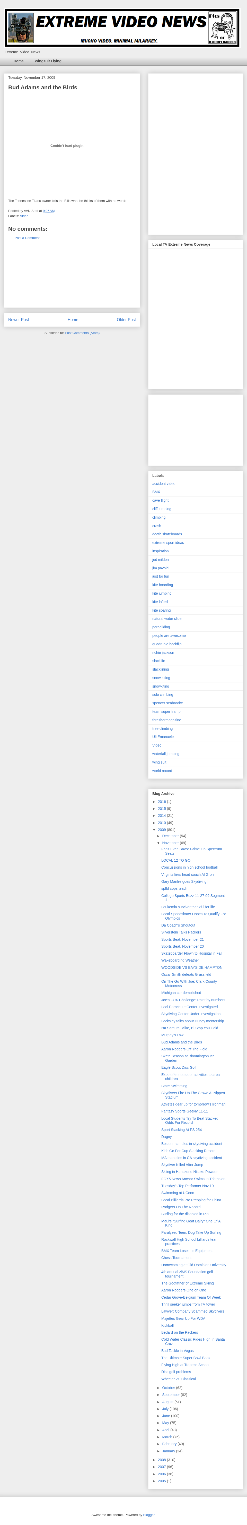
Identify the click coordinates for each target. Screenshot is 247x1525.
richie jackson (163, 652)
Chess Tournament (176, 1258)
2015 (162, 809)
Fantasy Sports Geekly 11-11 (184, 1111)
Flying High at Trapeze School (185, 1365)
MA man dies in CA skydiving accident (191, 1158)
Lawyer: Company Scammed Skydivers (192, 1311)
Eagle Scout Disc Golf (178, 1067)
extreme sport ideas (168, 543)
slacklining (160, 669)
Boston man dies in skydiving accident (191, 1144)
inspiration (160, 551)
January (169, 1451)
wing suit (159, 762)
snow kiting (161, 678)
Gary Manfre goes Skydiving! (184, 881)
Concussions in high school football (189, 867)
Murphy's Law (172, 1035)
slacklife (158, 661)
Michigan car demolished (181, 993)
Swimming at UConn (177, 1193)
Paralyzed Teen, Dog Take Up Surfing (191, 1232)
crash (156, 526)
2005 (162, 1481)
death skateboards (167, 534)
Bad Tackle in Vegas (177, 1351)
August (168, 1402)
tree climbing (162, 728)
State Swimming (174, 1086)
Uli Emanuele (163, 737)
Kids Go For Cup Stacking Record (188, 1151)
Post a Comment (27, 238)
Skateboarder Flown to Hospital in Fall (191, 953)
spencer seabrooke (167, 703)
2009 (162, 830)
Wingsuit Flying (48, 61)
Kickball (167, 1325)
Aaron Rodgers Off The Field (184, 1049)
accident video (163, 484)
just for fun (160, 576)
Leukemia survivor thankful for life (188, 907)
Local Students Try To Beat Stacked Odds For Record (189, 1120)
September (171, 1395)
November (171, 843)
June (166, 1416)
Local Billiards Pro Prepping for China (191, 1200)
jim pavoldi (160, 568)
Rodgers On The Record (180, 1207)
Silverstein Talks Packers (181, 932)
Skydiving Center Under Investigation (190, 1014)
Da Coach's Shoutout (178, 925)
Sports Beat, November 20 (182, 946)
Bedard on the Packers (179, 1332)
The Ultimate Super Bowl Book (185, 1358)
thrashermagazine (166, 720)
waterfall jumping (165, 754)
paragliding (161, 627)
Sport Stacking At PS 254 (181, 1130)
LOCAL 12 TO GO (175, 860)
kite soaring (161, 610)
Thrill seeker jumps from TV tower (188, 1304)
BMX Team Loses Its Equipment (187, 1251)
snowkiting (160, 686)
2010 (162, 823)
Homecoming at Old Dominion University (193, 1265)
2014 (162, 815)
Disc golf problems (176, 1372)
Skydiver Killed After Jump (182, 1165)
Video (24, 216)
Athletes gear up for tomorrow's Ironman (193, 1104)
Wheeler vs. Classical (178, 1379)
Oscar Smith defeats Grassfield (186, 974)
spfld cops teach (174, 888)
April (166, 1430)
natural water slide (167, 618)
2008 (162, 1460)
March (167, 1437)
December (171, 836)
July (166, 1409)
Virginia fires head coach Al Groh (187, 874)
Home (19, 61)
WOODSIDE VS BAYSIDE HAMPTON (192, 967)
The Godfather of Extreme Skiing (187, 1283)
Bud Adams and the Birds (181, 1042)
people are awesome (169, 635)
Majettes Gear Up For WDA (183, 1318)
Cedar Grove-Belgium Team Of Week (191, 1297)
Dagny (166, 1137)
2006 (162, 1474)
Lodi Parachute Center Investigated (189, 1007)
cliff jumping (161, 509)
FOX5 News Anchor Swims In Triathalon (193, 1179)
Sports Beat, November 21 (182, 939)
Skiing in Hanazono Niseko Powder (189, 1172)
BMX (156, 492)
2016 (162, 802)
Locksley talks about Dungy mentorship (192, 1021)
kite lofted (160, 602)
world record (162, 771)
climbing (158, 517)
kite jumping (162, 593)
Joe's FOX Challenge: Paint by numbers (193, 1000)
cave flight (160, 500)
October (169, 1388)
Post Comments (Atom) (82, 333)
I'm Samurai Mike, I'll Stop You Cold (189, 1028)
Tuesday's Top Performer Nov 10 (187, 1186)
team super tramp (166, 711)
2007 (162, 1467)
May (166, 1423)
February (170, 1444)
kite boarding (162, 585)
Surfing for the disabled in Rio (185, 1214)
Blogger (148, 1515)
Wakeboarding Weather (180, 960)
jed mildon (160, 560)
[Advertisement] (72, 278)
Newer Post (18, 320)
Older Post (126, 320)
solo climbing (162, 694)
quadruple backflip (167, 644)
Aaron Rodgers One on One (183, 1290)
